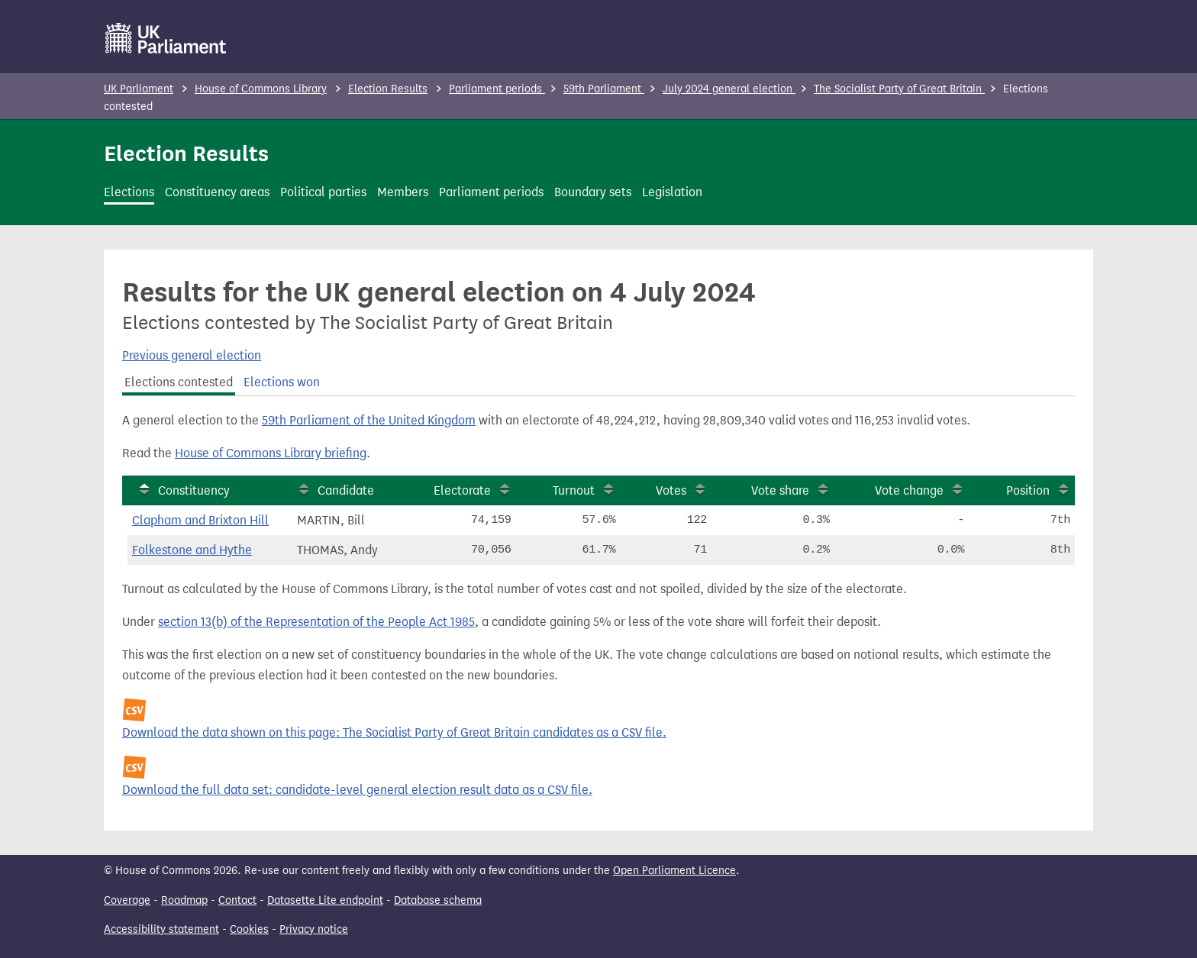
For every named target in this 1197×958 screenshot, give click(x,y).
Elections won (282, 382)
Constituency (194, 490)
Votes (671, 490)
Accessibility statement (161, 929)
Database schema (438, 900)
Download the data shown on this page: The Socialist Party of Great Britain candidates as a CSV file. (394, 732)
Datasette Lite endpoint (325, 900)
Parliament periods (497, 88)
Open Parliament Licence (674, 870)
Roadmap (184, 900)
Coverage (127, 900)
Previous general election (191, 355)
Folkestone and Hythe (192, 550)
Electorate (462, 490)
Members (402, 192)
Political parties (323, 192)
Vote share (780, 490)
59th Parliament (603, 88)
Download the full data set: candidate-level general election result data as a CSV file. (357, 789)
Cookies (249, 929)
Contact (237, 900)
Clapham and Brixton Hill (200, 520)
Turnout (574, 490)
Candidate (346, 490)
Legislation (672, 192)
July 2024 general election (729, 88)
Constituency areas (217, 192)
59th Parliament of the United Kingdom (369, 420)
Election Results (388, 88)
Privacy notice (313, 929)
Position (1028, 490)
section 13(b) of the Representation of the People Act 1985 (316, 621)
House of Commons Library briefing (270, 453)
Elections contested (178, 382)
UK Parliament (138, 88)
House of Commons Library (261, 88)
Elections (129, 192)
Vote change (909, 490)
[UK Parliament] (166, 38)
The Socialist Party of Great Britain (899, 88)
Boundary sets (592, 192)
